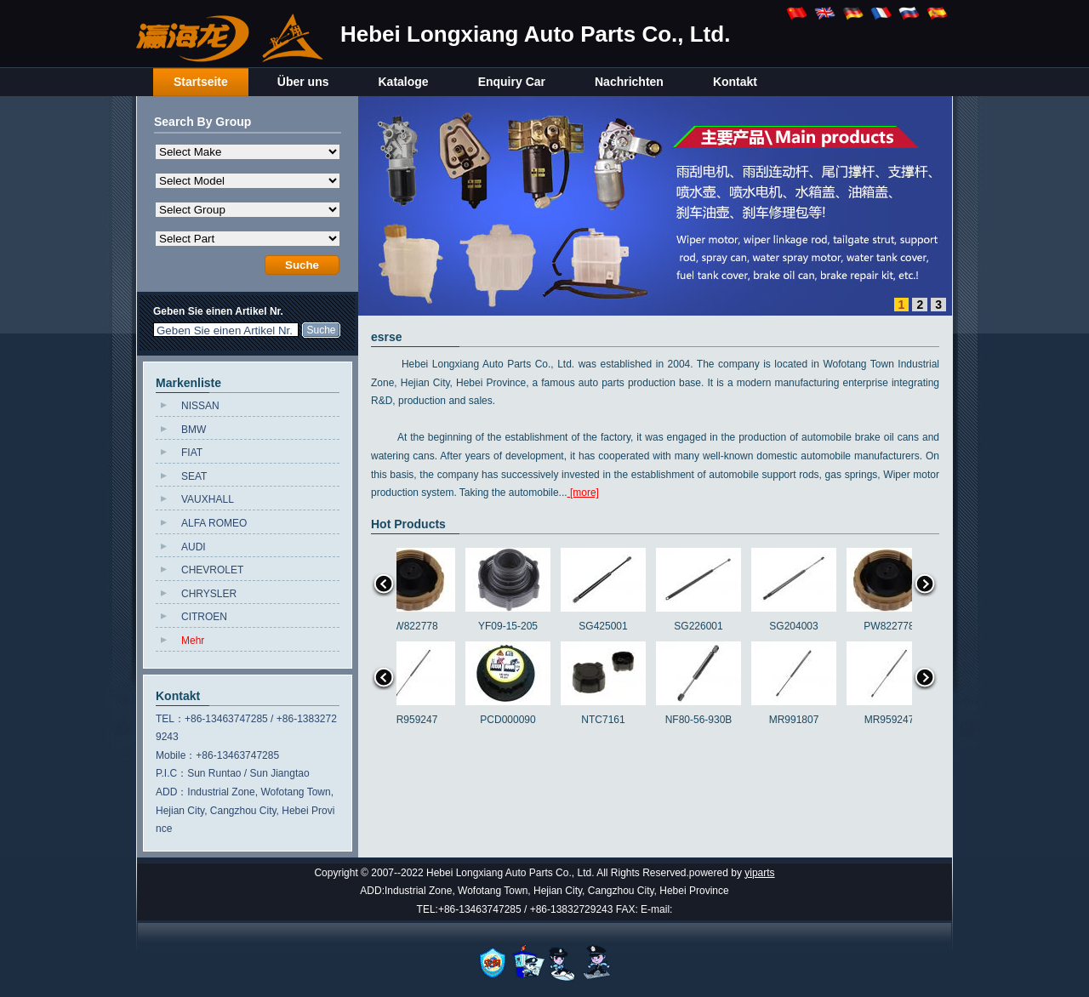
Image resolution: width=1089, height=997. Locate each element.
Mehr (192, 641)
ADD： (171, 792)
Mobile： (176, 755)
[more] (583, 493)
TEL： (170, 719)
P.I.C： (171, 773)
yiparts (759, 873)
